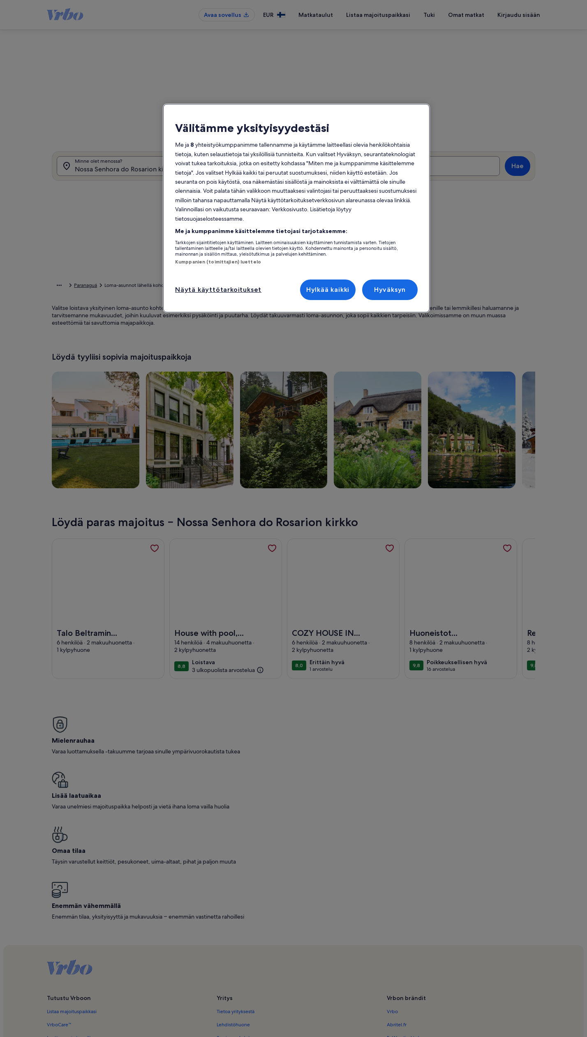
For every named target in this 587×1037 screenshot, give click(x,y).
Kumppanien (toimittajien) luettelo (218, 262)
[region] (296, 208)
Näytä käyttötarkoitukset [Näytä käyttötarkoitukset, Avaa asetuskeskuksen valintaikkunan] (218, 289)
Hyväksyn (390, 289)
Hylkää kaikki (327, 289)
